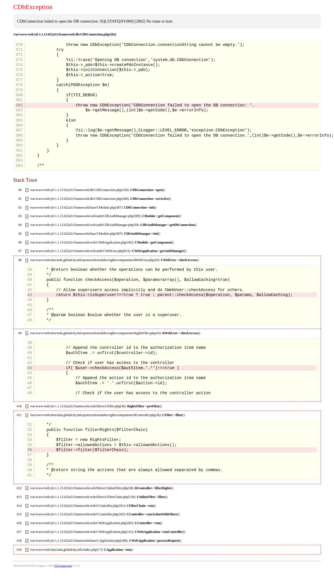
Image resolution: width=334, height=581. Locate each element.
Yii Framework (63, 565)
